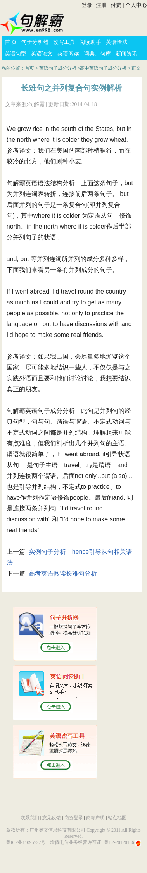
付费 (116, 5)
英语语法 (117, 42)
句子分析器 (34, 42)
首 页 (11, 42)
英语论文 (42, 54)
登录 (86, 5)
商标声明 (95, 817)
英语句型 (15, 54)
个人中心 (136, 5)
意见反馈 (51, 817)
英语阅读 (68, 54)
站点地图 (117, 817)
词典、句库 (97, 54)
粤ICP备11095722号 (25, 842)
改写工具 (64, 42)
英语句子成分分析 (57, 68)
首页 (29, 68)
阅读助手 (90, 42)
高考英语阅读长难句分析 (63, 573)
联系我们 (30, 817)
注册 (101, 5)
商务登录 (73, 817)
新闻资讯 (126, 54)
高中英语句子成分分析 (103, 68)
